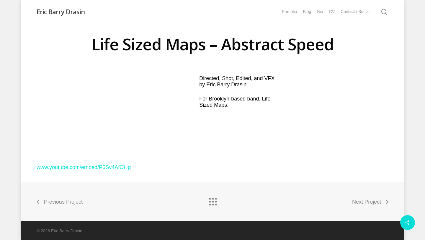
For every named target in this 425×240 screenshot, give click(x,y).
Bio (320, 11)
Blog (307, 11)
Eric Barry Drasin (61, 11)
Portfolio (289, 11)
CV (332, 11)
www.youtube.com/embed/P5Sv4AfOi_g (84, 167)
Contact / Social (355, 11)
